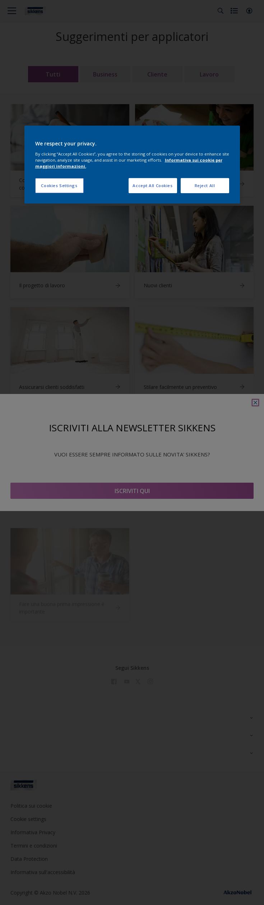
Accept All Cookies (152, 185)
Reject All (205, 185)
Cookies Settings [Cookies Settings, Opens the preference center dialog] (59, 185)
